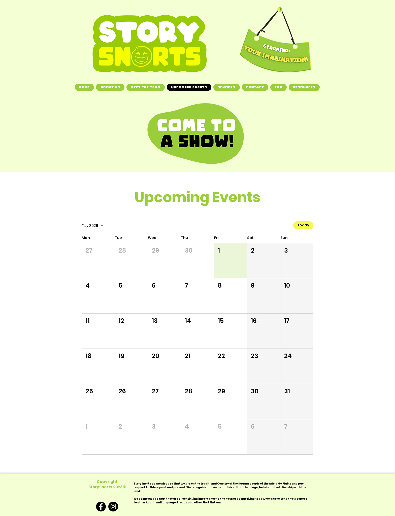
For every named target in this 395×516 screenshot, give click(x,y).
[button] (98, 261)
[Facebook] (101, 506)
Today (303, 225)
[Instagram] (113, 506)
